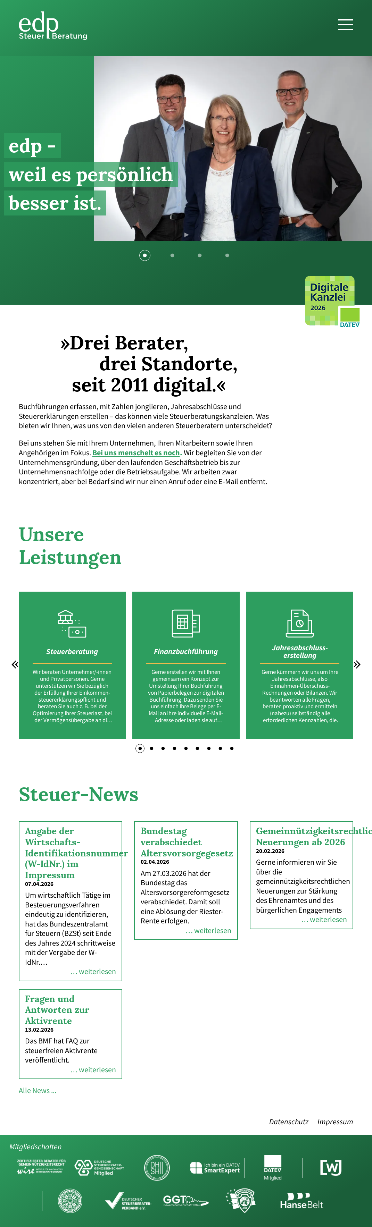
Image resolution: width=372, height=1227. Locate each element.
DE (352, 8)
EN (364, 8)
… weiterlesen (93, 971)
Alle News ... (37, 1090)
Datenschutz (288, 1122)
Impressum (335, 1122)
